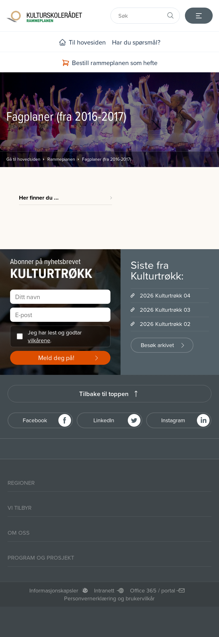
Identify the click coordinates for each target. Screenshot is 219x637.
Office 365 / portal (152, 590)
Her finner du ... (39, 198)
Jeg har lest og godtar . (55, 336)
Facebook (35, 420)
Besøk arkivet (157, 345)
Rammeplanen (61, 159)
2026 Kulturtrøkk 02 (165, 324)
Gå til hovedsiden (23, 159)
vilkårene (39, 340)
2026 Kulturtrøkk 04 (165, 295)
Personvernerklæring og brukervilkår (109, 598)
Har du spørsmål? (136, 42)
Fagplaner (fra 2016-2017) (106, 159)
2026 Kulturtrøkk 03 (165, 310)
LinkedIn (103, 420)
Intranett (104, 590)
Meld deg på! (56, 357)
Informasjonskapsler (53, 590)
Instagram (173, 420)
